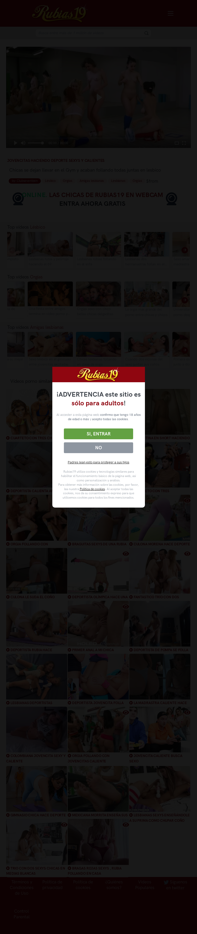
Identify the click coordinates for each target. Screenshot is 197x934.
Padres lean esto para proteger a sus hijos (98, 462)
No (98, 448)
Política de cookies (92, 489)
